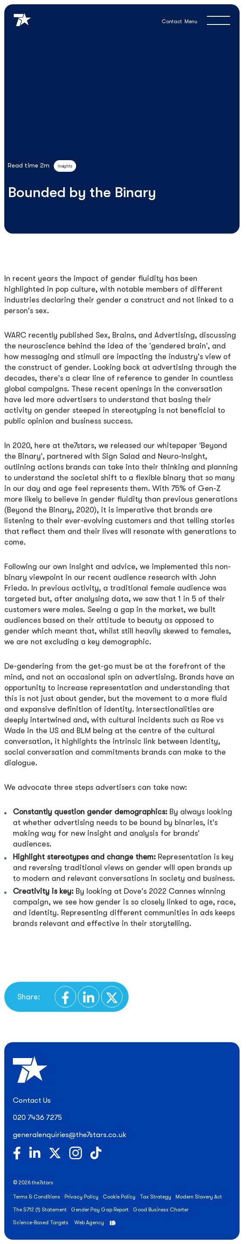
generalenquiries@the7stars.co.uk (69, 1135)
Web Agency (89, 1223)
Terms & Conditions (36, 1197)
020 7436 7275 (37, 1117)
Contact (172, 21)
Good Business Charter (160, 1210)
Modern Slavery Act (198, 1197)
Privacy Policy (81, 1197)
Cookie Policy (119, 1197)
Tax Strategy (155, 1197)
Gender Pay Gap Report (100, 1210)
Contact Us (32, 1100)
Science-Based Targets (40, 1223)
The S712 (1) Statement (40, 1210)
